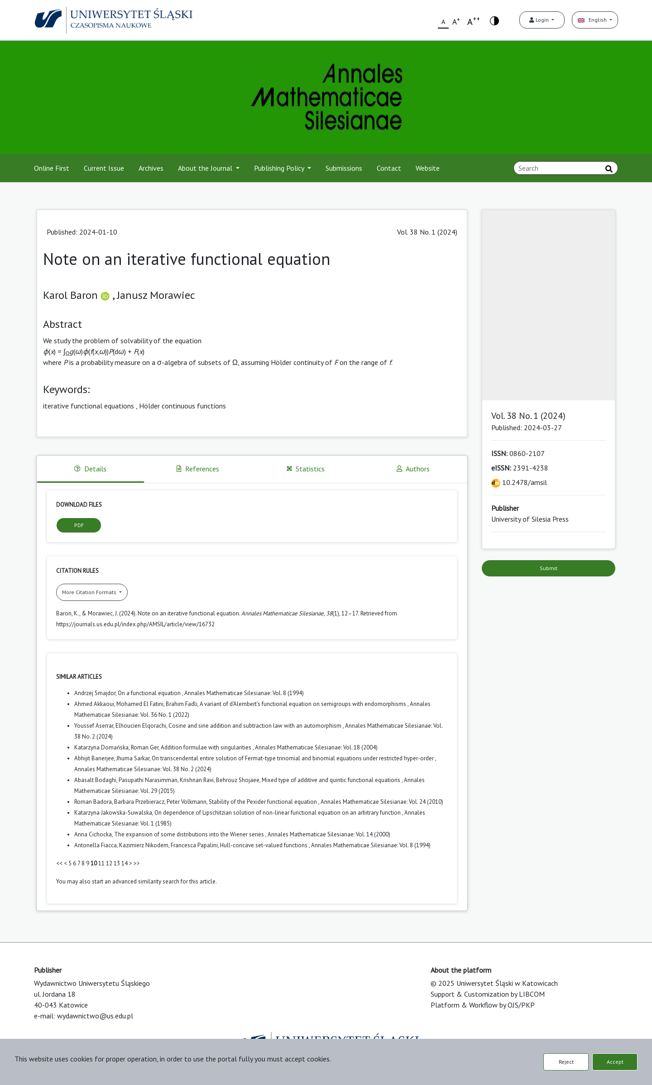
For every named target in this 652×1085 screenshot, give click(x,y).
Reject (566, 1061)
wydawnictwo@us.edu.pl (95, 1015)
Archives (151, 168)
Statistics (306, 468)
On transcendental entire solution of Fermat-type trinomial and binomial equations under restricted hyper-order (293, 758)
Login (539, 19)
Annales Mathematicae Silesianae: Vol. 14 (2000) (329, 834)
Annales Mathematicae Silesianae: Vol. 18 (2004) (316, 747)
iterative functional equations (88, 405)
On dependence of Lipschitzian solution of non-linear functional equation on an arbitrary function (278, 812)
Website (428, 168)
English (593, 19)
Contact (389, 168)
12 (109, 863)
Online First (51, 168)
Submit (548, 568)
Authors (413, 468)
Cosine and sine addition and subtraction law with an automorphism (255, 726)
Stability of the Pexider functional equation (263, 802)
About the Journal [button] (206, 168)
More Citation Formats (90, 592)
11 (101, 863)
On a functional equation (150, 693)
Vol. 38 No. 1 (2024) (427, 231)
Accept (615, 1061)
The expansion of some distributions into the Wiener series (189, 834)
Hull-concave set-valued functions (264, 845)
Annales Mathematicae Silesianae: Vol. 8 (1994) (244, 693)
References (198, 468)
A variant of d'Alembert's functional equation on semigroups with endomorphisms (304, 704)
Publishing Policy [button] (280, 168)
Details (90, 468)
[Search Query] (566, 168)
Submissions (344, 168)
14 (124, 863)
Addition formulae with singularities (207, 747)
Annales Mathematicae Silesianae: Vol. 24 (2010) (382, 802)
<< (59, 863)
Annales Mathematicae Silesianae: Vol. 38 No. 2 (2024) (142, 769)
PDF (79, 525)
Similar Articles (79, 677)
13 (117, 863)
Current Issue (104, 168)
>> (137, 863)
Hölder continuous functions (182, 405)
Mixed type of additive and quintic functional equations (332, 780)
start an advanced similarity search (135, 881)
